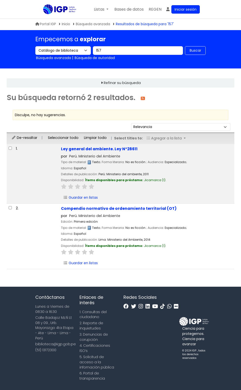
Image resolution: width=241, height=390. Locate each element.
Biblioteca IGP (55, 19)
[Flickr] (177, 306)
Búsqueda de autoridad (95, 57)
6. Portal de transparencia (92, 376)
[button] (101, 9)
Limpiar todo (95, 137)
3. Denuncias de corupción (94, 337)
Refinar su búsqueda (122, 82)
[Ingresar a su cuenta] (182, 9)
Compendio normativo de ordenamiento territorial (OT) (119, 208)
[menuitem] (155, 9)
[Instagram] (142, 306)
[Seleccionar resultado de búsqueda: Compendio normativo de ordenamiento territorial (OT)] (10, 207)
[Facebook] (127, 306)
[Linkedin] (148, 306)
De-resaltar (24, 137)
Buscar (195, 50)
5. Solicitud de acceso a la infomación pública (97, 362)
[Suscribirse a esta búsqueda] (143, 98)
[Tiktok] (163, 306)
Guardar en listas (80, 197)
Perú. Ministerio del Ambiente (94, 156)
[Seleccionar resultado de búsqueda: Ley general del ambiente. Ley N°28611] (10, 148)
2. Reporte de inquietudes (91, 326)
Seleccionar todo (63, 137)
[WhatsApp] (170, 306)
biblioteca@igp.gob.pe (55, 344)
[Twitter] (135, 306)
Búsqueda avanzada (93, 24)
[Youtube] (156, 306)
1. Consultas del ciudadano (93, 314)
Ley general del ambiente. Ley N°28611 (99, 149)
